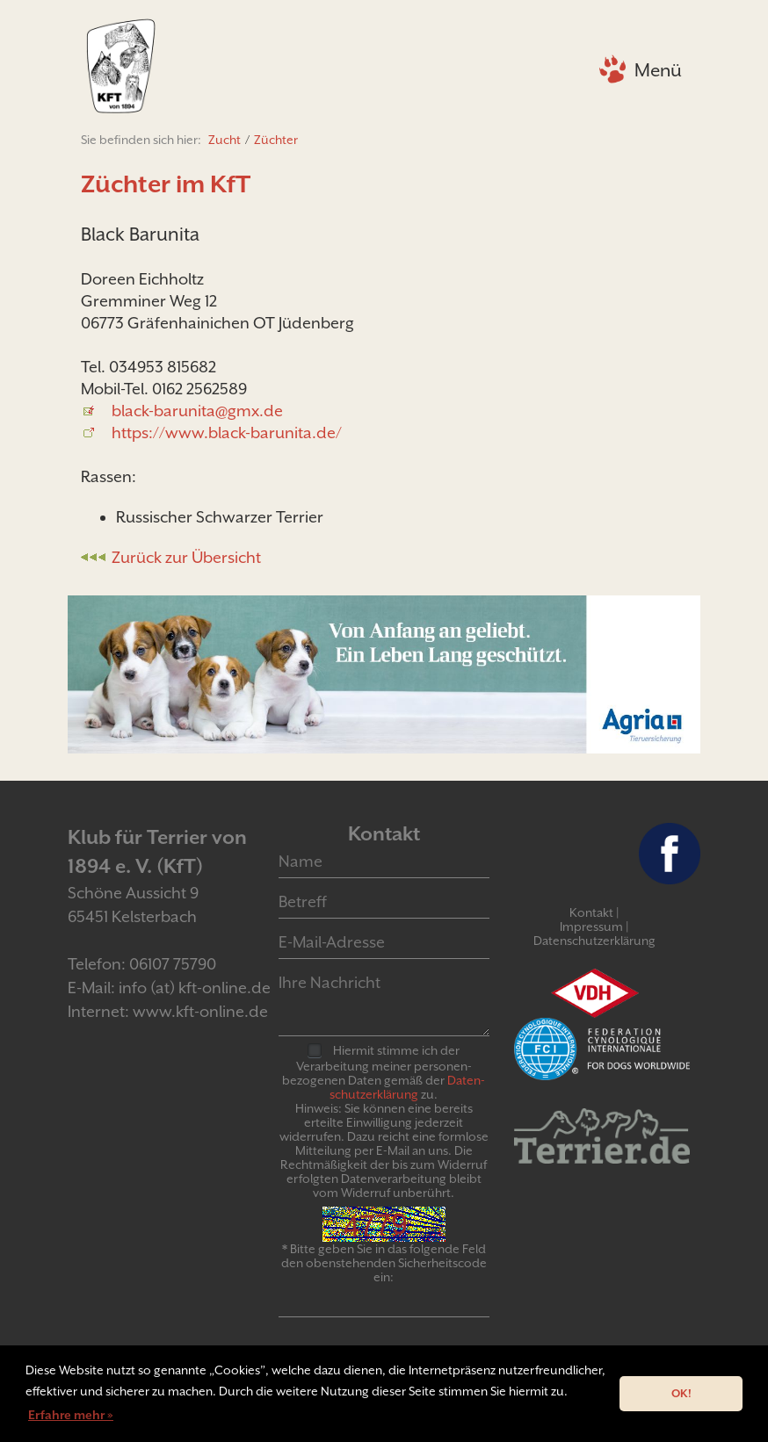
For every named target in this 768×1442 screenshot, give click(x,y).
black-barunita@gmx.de (197, 410)
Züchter (276, 140)
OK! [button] (681, 1393)
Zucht (224, 140)
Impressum (591, 926)
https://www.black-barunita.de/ (227, 432)
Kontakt (591, 912)
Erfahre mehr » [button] (70, 1415)
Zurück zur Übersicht (186, 557)
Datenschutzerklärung (594, 941)
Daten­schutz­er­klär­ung (407, 1087)
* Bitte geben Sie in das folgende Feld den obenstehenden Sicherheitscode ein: (384, 1263)
